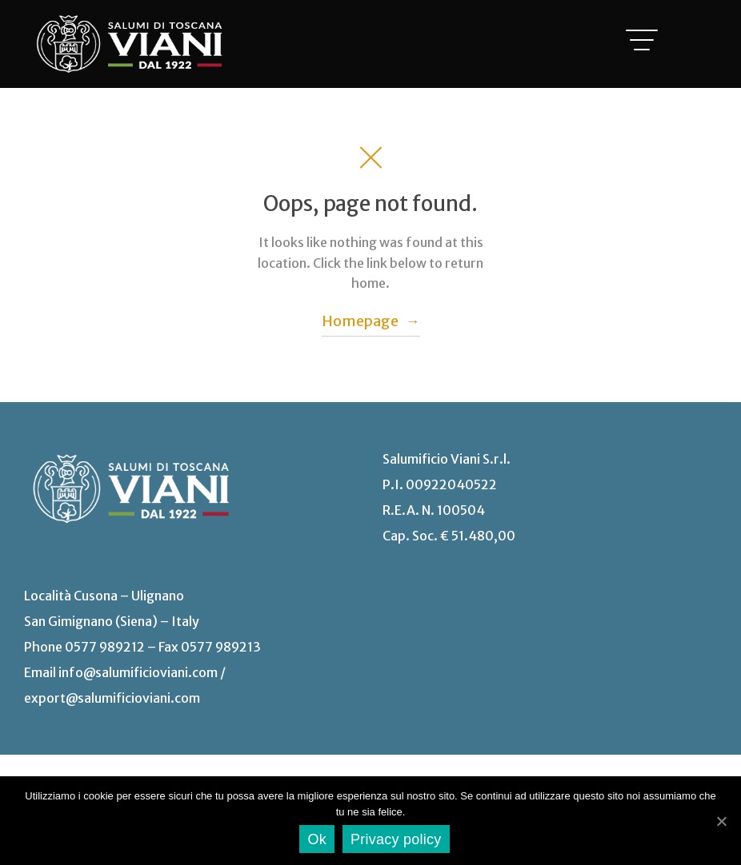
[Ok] (721, 821)
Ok (316, 839)
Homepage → (371, 321)
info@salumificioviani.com (138, 672)
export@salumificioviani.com (112, 698)
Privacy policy (396, 839)
